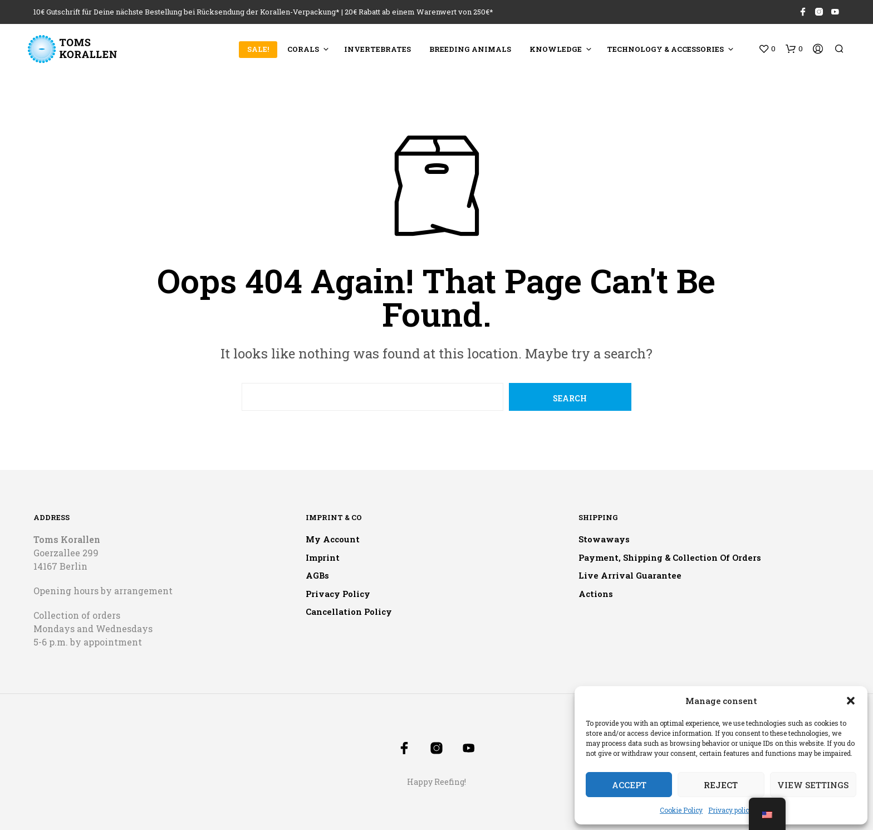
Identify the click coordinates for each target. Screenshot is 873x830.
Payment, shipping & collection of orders (669, 557)
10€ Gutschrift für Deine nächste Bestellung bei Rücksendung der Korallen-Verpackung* (186, 12)
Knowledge (555, 49)
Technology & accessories (665, 49)
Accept (629, 784)
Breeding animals (470, 49)
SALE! (258, 49)
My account (333, 539)
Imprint (323, 557)
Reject (721, 784)
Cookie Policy (681, 809)
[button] (850, 700)
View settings (813, 784)
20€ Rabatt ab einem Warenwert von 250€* (419, 12)
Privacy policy (730, 809)
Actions (595, 593)
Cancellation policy (349, 611)
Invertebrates (377, 49)
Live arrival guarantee (629, 575)
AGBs (317, 575)
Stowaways (604, 539)
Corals (303, 49)
